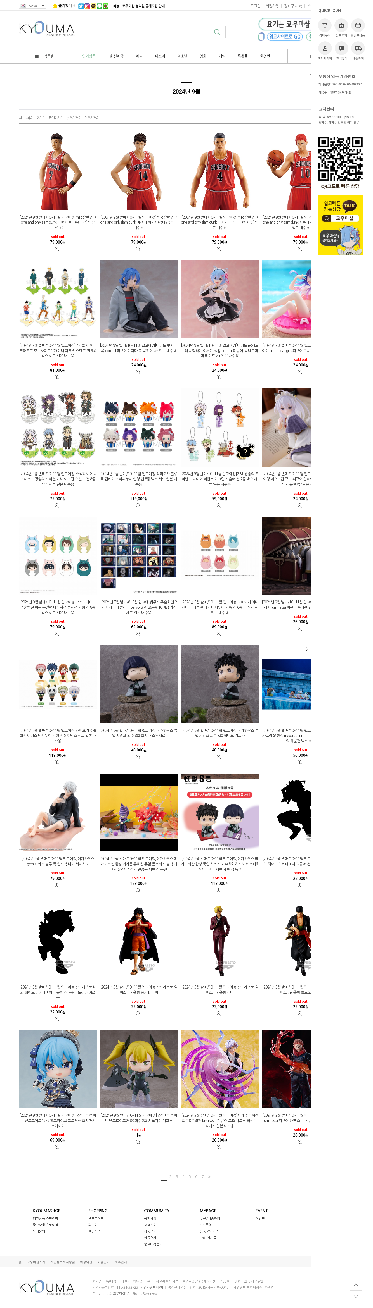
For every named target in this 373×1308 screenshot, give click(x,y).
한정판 (265, 56)
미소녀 (160, 56)
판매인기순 (56, 118)
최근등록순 (26, 118)
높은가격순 (92, 118)
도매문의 (39, 1231)
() (293, 6)
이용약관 (86, 1262)
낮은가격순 (74, 118)
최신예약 (117, 56)
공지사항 (150, 1218)
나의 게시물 (208, 1238)
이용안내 (103, 1262)
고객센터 (341, 50)
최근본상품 (358, 27)
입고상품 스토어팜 (45, 1218)
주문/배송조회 (210, 1218)
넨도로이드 (96, 1218)
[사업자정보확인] (151, 1287)
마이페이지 (325, 50)
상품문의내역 (209, 1231)
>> (209, 1176)
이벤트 (260, 1218)
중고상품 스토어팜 (45, 1225)
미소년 (182, 56)
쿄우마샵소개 (36, 1262)
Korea (32, 5)
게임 (222, 56)
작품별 (44, 56)
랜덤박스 (94, 1231)
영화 (203, 56)
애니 (139, 56)
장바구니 (325, 27)
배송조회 (358, 50)
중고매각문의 (153, 1244)
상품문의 (150, 1231)
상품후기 (341, 27)
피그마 (93, 1225)
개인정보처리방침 (62, 1262)
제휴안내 (121, 1262)
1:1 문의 (206, 1225)
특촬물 (243, 56)
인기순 (41, 118)
